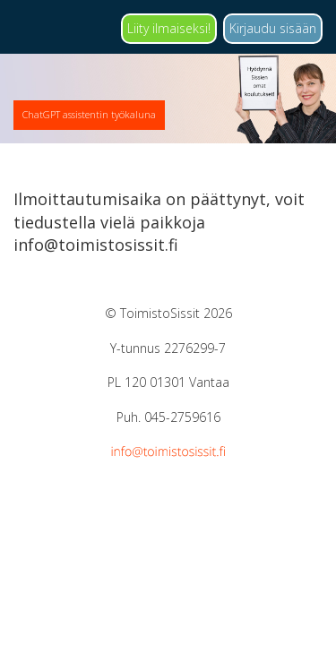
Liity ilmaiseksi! (169, 28)
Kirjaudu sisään (272, 28)
